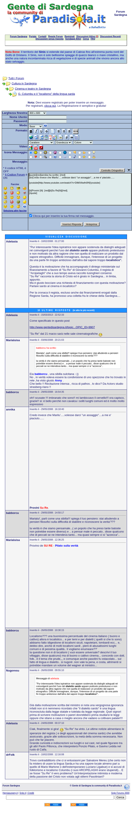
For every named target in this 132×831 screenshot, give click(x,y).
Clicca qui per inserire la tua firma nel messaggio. (63, 216)
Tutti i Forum (16, 78)
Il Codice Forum (15, 174)
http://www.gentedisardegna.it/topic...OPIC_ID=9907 (62, 327)
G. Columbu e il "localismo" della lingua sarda (46, 93)
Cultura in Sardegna (24, 83)
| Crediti (30, 793)
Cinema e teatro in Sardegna (33, 88)
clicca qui (50, 105)
